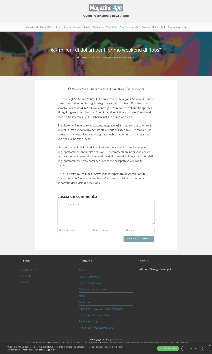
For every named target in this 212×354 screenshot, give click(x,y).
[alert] (106, 348)
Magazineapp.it (114, 339)
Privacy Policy (28, 269)
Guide (82, 270)
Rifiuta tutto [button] (190, 348)
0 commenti (137, 89)
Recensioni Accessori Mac (94, 315)
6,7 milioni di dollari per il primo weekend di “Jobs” (112, 57)
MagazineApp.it (80, 89)
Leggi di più (51, 350)
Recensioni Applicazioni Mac (96, 328)
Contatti (24, 282)
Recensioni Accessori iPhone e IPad (100, 308)
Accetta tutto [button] (170, 348)
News (121, 89)
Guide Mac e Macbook (92, 289)
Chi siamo (25, 276)
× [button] (209, 345)
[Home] (78, 57)
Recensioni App (88, 321)
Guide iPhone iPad (90, 283)
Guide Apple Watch (90, 276)
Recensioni (85, 302)
